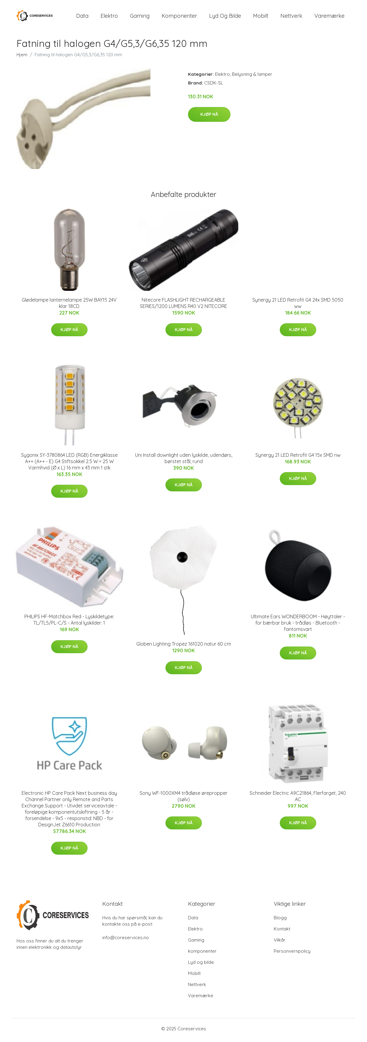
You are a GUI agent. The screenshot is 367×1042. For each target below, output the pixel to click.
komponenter (179, 17)
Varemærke (329, 17)
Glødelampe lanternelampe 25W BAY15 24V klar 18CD (69, 306)
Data (82, 17)
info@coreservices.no (125, 940)
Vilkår (279, 943)
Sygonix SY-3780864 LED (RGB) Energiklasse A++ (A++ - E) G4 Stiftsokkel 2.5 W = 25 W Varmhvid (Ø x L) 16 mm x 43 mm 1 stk (69, 464)
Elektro (109, 17)
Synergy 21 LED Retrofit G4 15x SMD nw (298, 458)
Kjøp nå (209, 117)
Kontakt (282, 932)
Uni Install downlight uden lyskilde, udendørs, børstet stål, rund (183, 461)
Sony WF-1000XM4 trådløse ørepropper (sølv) (183, 799)
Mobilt (260, 17)
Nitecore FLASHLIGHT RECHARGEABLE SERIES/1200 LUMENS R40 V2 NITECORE (183, 306)
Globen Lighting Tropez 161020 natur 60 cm (183, 647)
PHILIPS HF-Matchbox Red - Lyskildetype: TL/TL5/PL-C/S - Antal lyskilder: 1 (69, 623)
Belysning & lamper (252, 77)
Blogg (280, 921)
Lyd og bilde (225, 17)
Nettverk (291, 17)
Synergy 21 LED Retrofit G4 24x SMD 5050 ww (297, 306)
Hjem (22, 57)
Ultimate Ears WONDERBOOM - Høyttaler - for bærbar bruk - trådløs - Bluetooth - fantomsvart (298, 626)
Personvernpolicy (292, 954)
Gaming (140, 17)
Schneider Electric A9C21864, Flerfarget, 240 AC (298, 799)
